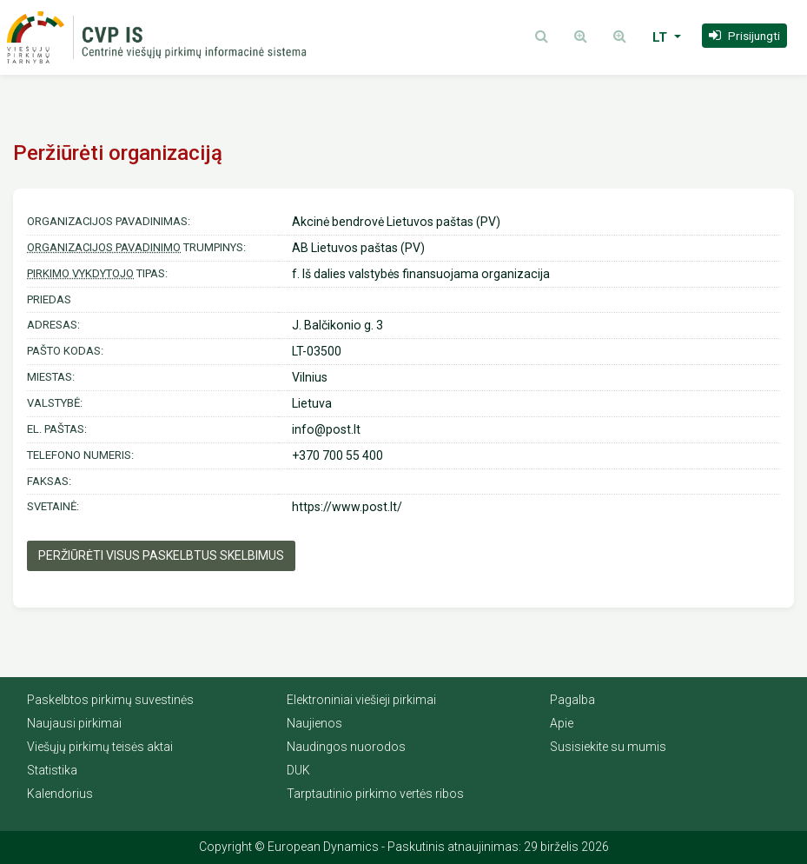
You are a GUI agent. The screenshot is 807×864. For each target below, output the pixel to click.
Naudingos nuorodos (346, 747)
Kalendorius (60, 794)
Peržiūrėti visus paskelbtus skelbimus (161, 555)
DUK (298, 770)
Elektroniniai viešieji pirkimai (361, 700)
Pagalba (572, 700)
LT (661, 37)
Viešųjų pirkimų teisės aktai (100, 747)
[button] (744, 35)
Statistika (52, 770)
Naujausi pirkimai (74, 723)
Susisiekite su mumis (608, 747)
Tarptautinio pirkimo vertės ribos (375, 794)
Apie (561, 723)
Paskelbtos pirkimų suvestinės (110, 700)
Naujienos (314, 723)
